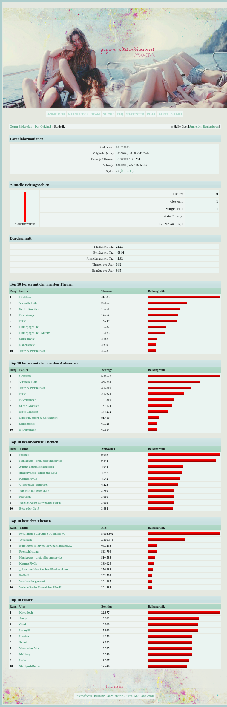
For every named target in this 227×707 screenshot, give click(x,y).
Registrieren (211, 126)
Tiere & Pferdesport (32, 350)
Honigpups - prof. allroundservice (40, 460)
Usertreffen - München (34, 484)
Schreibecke (27, 339)
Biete (22, 321)
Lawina (24, 636)
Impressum (114, 686)
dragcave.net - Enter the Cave (38, 472)
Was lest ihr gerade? (32, 581)
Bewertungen (27, 315)
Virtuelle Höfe (28, 303)
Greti (22, 624)
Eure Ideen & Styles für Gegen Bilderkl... (45, 545)
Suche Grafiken (29, 309)
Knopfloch (26, 612)
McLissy (24, 654)
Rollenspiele (27, 344)
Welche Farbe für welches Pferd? (40, 502)
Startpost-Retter (29, 666)
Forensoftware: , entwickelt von (114, 695)
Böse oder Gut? (29, 508)
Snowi (23, 642)
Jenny (23, 618)
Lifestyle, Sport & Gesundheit (38, 417)
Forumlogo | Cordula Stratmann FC (42, 533)
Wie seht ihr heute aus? (34, 490)
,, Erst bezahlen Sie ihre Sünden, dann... (44, 569)
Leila (22, 660)
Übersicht (126, 171)
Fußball (24, 454)
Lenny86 (24, 630)
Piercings (25, 496)
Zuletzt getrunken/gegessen (36, 466)
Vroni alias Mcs (29, 648)
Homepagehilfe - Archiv (34, 333)
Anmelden (195, 126)
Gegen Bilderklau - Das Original (30, 126)
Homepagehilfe (29, 327)
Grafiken (25, 297)
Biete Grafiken (28, 411)
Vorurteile (26, 539)
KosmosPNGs (28, 478)
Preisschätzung (29, 551)
